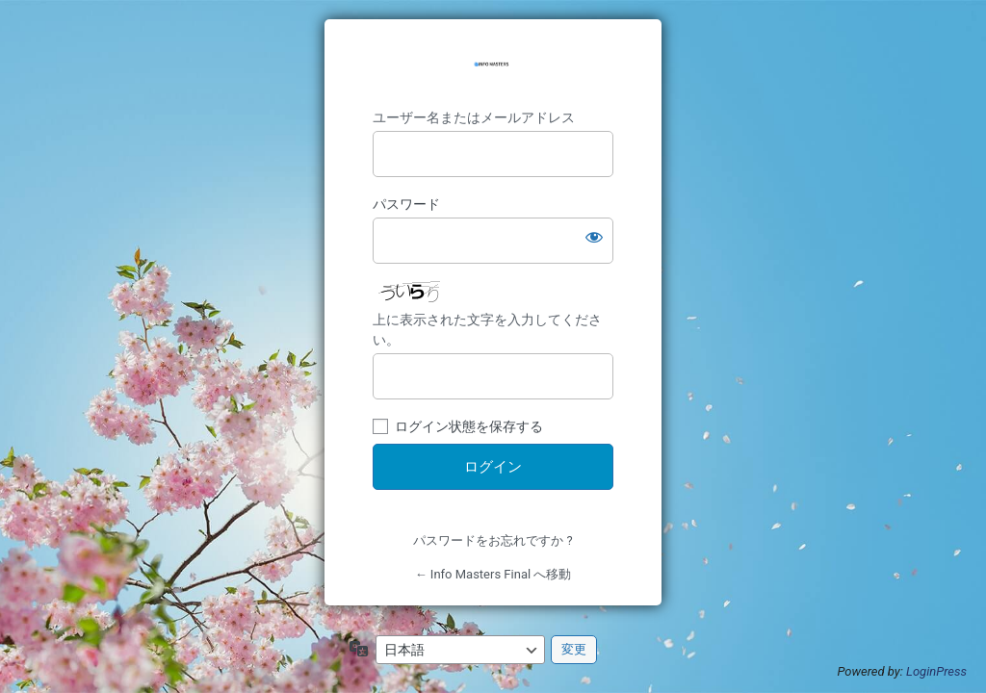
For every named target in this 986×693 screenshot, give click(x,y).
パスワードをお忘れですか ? (492, 540)
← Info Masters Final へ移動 (493, 574)
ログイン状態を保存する (469, 426)
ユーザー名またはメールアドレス (474, 117)
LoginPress (936, 671)
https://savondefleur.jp (493, 66)
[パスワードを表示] (594, 237)
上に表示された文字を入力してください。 (487, 329)
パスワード (406, 204)
